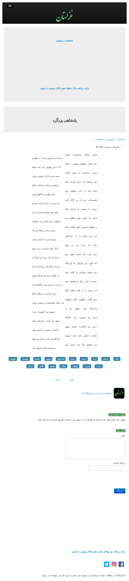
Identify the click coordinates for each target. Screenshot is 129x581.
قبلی (71, 379)
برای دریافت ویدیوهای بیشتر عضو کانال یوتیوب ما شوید (98, 551)
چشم (52, 366)
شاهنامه (99, 139)
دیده (94, 359)
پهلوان (75, 366)
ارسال (120, 491)
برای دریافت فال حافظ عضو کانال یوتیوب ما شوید (64, 88)
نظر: (123, 435)
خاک (117, 359)
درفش (105, 359)
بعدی (57, 379)
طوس (12, 359)
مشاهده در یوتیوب (64, 40)
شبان (37, 359)
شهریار (25, 359)
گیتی (41, 366)
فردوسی (110, 139)
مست (98, 366)
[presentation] (99, 478)
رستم (83, 359)
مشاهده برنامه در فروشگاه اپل (96, 393)
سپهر (48, 359)
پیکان (63, 366)
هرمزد (87, 366)
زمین (73, 359)
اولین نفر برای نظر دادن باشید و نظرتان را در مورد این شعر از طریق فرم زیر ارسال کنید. (81, 419)
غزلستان (121, 139)
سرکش (60, 359)
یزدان (30, 366)
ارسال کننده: (119, 463)
